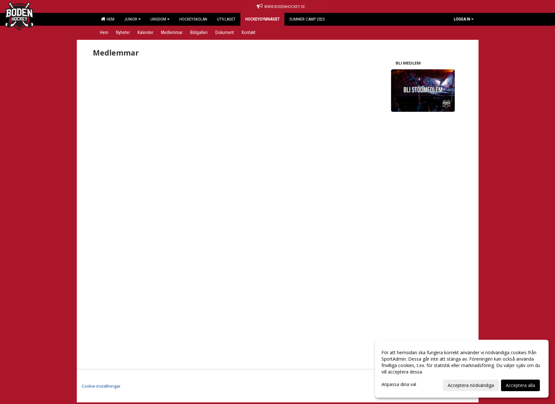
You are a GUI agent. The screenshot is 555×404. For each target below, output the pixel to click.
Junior (132, 19)
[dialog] (462, 369)
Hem (107, 19)
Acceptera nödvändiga (471, 385)
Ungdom (160, 19)
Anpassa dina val (398, 384)
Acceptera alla (520, 385)
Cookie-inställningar (101, 386)
